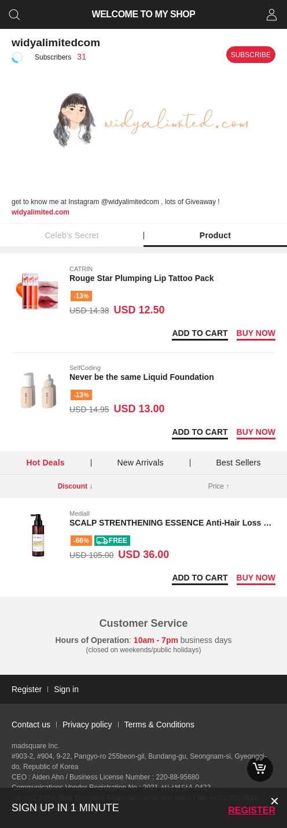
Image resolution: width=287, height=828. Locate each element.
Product (215, 235)
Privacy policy (87, 724)
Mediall (79, 513)
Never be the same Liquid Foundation (141, 377)
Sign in (66, 689)
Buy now (256, 333)
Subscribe (251, 55)
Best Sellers (238, 462)
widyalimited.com (40, 212)
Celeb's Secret (71, 235)
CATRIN (81, 268)
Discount (75, 486)
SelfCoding (85, 367)
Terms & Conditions (159, 724)
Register (251, 810)
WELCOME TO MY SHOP (144, 14)
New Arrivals (140, 462)
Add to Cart (199, 333)
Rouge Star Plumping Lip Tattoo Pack (141, 278)
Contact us (31, 724)
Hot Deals (45, 462)
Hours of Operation (93, 640)
